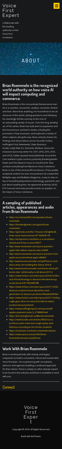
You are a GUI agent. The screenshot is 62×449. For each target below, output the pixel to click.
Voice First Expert (10, 10)
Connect (8, 387)
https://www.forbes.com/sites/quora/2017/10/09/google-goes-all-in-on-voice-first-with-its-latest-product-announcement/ (34, 301)
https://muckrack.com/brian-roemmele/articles (32, 330)
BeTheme (36, 436)
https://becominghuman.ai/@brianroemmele (31, 315)
